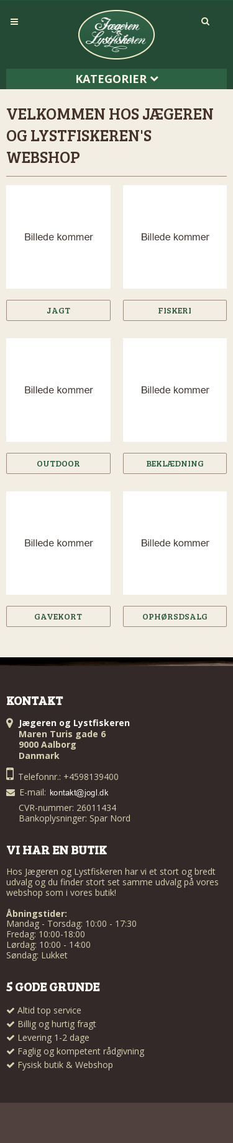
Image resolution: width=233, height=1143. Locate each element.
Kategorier (116, 78)
